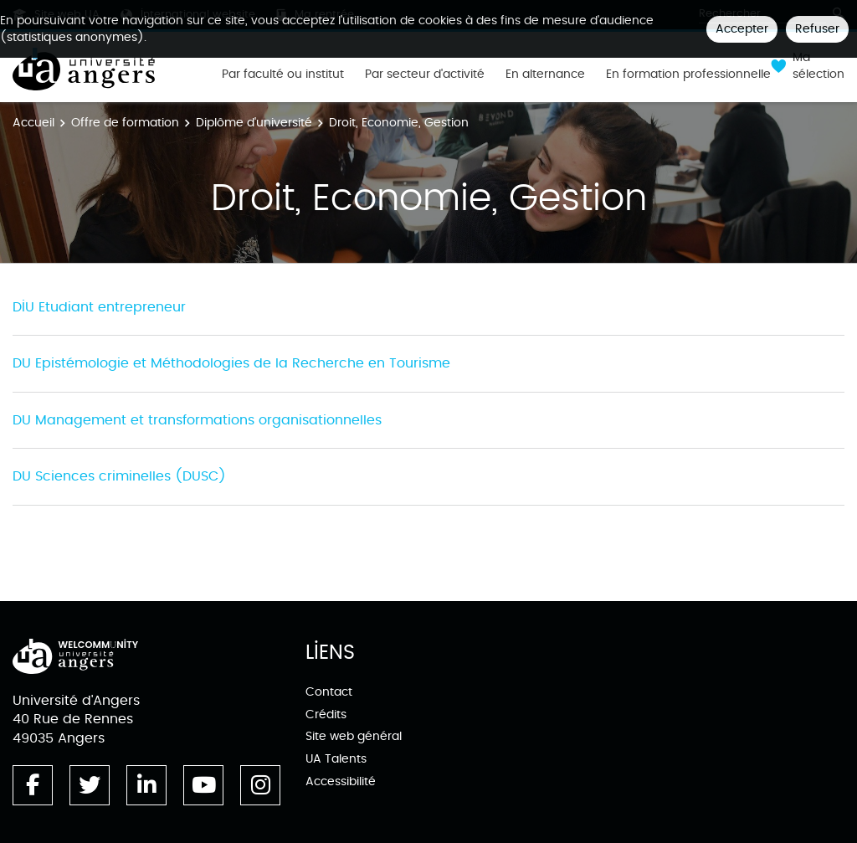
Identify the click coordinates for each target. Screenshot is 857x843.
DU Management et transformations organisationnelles (197, 420)
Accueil (33, 122)
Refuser (817, 29)
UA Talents (336, 759)
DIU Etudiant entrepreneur (99, 307)
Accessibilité (340, 781)
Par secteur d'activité (425, 74)
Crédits (325, 714)
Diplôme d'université (254, 122)
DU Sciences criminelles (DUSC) (119, 476)
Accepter (742, 29)
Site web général (353, 736)
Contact (328, 692)
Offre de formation (125, 122)
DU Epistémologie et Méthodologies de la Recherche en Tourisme (231, 363)
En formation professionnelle (688, 74)
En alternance (545, 74)
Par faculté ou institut (283, 74)
